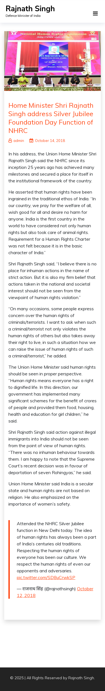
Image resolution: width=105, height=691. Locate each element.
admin (16, 140)
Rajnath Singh (30, 9)
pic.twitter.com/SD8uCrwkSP (46, 577)
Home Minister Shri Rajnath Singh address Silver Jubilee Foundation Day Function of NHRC (51, 118)
